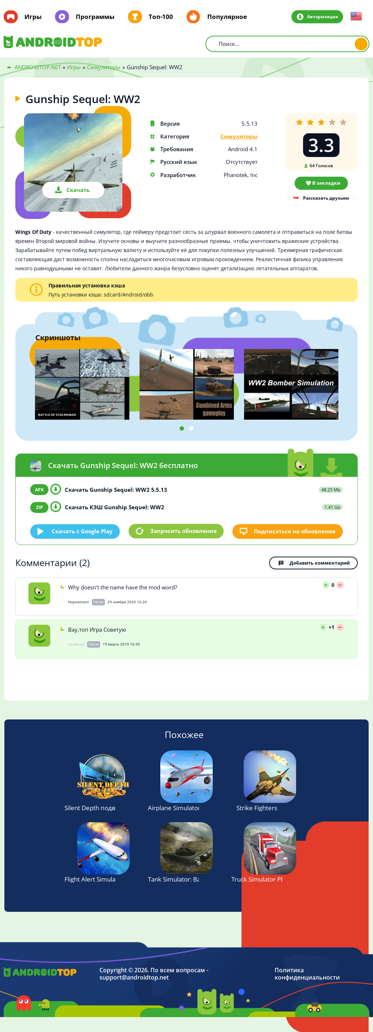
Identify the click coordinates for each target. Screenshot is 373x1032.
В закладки (326, 183)
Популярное (227, 16)
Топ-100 (161, 16)
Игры (33, 16)
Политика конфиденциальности (307, 973)
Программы (95, 16)
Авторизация (322, 16)
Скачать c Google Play (82, 530)
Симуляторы (239, 136)
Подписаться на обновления (294, 530)
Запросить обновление (183, 531)
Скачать (78, 189)
